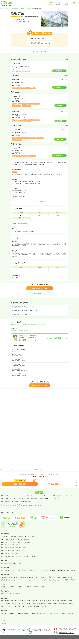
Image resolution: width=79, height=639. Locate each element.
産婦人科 (34, 603)
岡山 (9, 550)
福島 (33, 536)
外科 (58, 600)
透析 (29, 570)
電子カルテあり (14, 330)
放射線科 (71, 603)
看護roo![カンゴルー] (4, 8)
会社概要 (3, 620)
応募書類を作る (57, 496)
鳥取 (13, 550)
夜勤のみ (17, 594)
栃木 (25, 542)
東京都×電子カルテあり (16, 324)
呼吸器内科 (20, 600)
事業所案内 (4, 623)
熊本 (20, 556)
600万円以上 (28, 587)
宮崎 (27, 556)
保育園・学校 (55, 570)
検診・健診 (48, 570)
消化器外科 (4, 603)
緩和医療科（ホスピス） (40, 606)
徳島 (6, 553)
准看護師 (9, 563)
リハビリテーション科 (18, 606)
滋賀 (16, 547)
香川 (9, 553)
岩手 (19, 536)
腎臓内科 (46, 600)
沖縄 (35, 556)
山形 (29, 536)
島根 (16, 550)
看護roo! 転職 (15, 8)
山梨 (25, 539)
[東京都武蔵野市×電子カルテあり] (39, 307)
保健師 (14, 563)
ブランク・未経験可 (61, 613)
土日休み (19, 613)
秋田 (26, 536)
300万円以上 (4, 587)
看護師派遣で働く (44, 498)
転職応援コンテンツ (32, 498)
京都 (9, 547)
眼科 (38, 603)
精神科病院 (30, 577)
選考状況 (29, 496)
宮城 (22, 536)
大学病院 (9, 577)
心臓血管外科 (71, 600)
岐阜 (9, 545)
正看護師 (3, 563)
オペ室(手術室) (12, 570)
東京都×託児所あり (42, 324)
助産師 (19, 563)
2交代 (2, 594)
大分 (23, 556)
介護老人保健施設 (5, 580)
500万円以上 (20, 587)
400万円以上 (12, 587)
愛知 (6, 545)
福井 (21, 539)
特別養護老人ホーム (67, 577)
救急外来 (19, 570)
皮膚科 (49, 603)
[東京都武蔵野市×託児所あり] (39, 314)
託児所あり (32, 330)
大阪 (6, 547)
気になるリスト (70, 496)
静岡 (13, 545)
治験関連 (73, 570)
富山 (14, 539)
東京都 (22, 8)
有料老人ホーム (16, 580)
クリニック (37, 577)
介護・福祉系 (40, 570)
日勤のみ (12, 594)
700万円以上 (35, 587)
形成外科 (23, 603)
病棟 (2, 570)
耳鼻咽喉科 (44, 603)
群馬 (28, 542)
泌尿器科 (55, 603)
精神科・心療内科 (63, 603)
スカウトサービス (18, 498)
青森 (15, 536)
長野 (28, 539)
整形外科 (17, 603)
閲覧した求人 (4, 498)
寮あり (46, 613)
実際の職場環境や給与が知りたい (40, 43)
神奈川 (10, 542)
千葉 (18, 542)
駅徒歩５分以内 (26, 613)
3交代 (6, 594)
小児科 (28, 603)
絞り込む (14, 55)
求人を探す (43, 496)
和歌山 (24, 547)
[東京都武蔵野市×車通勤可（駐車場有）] (39, 311)
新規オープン (4, 613)
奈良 (20, 547)
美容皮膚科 (10, 600)
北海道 (11, 536)
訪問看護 (33, 570)
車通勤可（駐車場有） (24, 330)
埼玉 (14, 542)
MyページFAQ (56, 498)
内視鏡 (67, 570)
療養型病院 (23, 577)
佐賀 (13, 556)
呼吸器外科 (64, 600)
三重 (16, 545)
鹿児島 (31, 556)
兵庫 (13, 547)
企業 (74, 580)
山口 (20, 550)
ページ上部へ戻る (39, 293)
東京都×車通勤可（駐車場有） (29, 324)
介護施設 (58, 577)
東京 (6, 542)
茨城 (21, 542)
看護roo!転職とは (5, 496)
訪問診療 (62, 570)
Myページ (16, 496)
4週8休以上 (12, 613)
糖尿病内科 (53, 600)
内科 (15, 600)
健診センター (60, 580)
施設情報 (43, 51)
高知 (16, 553)
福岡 (9, 556)
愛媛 (13, 553)
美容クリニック (45, 577)
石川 (18, 539)
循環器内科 (34, 600)
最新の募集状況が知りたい (39, 38)
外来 (6, 570)
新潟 (10, 539)
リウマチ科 (9, 606)
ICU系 (24, 570)
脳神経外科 (11, 603)
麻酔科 (3, 606)
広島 (6, 550)
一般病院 (3, 577)
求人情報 (35, 51)
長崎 (16, 556)
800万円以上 (43, 587)
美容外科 (3, 600)
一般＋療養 (16, 577)
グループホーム (39, 580)
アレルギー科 (29, 606)
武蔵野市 (29, 8)
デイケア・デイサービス (27, 580)
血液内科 (41, 600)
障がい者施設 (52, 580)
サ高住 (45, 580)
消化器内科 (27, 600)
